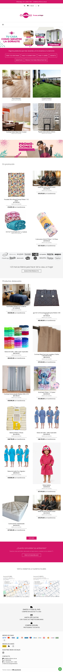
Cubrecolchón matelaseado (16, 524)
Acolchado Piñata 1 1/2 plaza (46, 392)
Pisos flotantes (16, 98)
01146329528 (6, 660)
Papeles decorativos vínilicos (46, 132)
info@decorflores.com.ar (9, 658)
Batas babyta (47, 485)
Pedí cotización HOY (31, 555)
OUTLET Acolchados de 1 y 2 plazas (16, 232)
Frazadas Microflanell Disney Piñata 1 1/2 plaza (16, 200)
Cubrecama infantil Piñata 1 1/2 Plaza (47, 239)
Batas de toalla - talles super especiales (16, 352)
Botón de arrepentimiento (9, 663)
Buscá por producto (31, 271)
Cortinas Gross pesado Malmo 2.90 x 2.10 (16, 394)
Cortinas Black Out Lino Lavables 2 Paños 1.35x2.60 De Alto (46, 355)
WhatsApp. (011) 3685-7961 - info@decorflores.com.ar (31, 1)
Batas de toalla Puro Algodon (16, 471)
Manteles (19, 60)
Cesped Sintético (47, 98)
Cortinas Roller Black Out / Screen (16, 132)
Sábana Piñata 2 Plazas (16, 433)
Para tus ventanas (12, 55)
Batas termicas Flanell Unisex (46, 187)
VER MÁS (31, 538)
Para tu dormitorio (29, 55)
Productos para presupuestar (35, 60)
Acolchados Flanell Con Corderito (16, 306)
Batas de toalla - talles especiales (46, 433)
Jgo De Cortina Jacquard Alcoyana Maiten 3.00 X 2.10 (46, 313)
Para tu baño (43, 55)
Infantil (53, 55)
